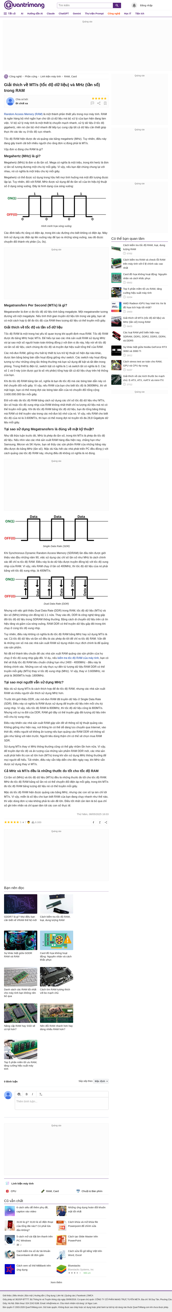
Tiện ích (139, 13)
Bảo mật (29, 1295)
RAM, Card (70, 76)
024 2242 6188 (32, 1303)
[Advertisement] (87, 47)
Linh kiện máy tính (50, 76)
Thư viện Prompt (94, 13)
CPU (11, 1191)
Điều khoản (18, 1295)
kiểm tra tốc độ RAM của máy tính (78, 658)
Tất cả (11, 13)
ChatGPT (64, 13)
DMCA (90, 1295)
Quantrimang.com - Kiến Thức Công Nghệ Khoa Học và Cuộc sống (24, 5)
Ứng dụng (50, 1295)
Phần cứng (31, 76)
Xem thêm (56, 1282)
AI (22, 13)
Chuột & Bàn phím (89, 1191)
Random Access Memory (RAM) (23, 114)
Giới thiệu (7, 1295)
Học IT (127, 13)
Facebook (81, 1295)
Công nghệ (114, 13)
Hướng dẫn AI (35, 13)
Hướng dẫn (39, 1295)
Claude (51, 13)
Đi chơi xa (22, 103)
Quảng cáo (70, 1295)
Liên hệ (60, 1295)
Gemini (77, 13)
